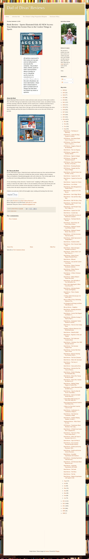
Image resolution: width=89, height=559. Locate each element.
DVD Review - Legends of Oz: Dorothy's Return (71, 153)
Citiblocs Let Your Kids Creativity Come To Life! (72, 407)
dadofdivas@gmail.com (29, 204)
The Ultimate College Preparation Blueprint (35, 16)
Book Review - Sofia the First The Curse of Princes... (72, 369)
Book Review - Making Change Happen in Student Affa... (71, 384)
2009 (64, 510)
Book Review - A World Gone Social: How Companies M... (73, 429)
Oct (65, 126)
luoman (47, 551)
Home (7, 16)
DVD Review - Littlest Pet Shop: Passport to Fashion (72, 135)
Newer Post (10, 247)
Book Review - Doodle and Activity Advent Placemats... (72, 451)
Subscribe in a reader (30, 202)
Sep (65, 129)
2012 (64, 503)
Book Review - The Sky (69, 474)
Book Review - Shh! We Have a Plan (72, 200)
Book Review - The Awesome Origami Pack (71, 346)
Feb (65, 495)
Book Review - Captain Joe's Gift (72, 176)
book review (13, 211)
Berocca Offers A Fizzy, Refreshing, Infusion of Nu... (72, 300)
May (65, 488)
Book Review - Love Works (70, 184)
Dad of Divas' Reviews (26, 7)
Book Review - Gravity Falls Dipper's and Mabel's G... (73, 314)
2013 (64, 501)
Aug (65, 481)
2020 (64, 104)
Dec (65, 121)
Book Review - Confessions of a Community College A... (71, 410)
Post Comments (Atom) (19, 250)
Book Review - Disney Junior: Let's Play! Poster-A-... (72, 252)
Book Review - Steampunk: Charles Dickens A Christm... (72, 321)
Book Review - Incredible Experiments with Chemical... (71, 455)
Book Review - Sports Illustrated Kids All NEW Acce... (73, 388)
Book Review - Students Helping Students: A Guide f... (72, 418)
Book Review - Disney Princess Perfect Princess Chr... (71, 270)
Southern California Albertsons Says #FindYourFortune (72, 329)
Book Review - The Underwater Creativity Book (71, 339)
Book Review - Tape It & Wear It (72, 440)
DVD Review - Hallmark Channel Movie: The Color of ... (72, 231)
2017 (64, 112)
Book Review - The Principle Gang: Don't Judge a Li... (72, 207)
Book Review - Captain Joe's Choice (72, 182)
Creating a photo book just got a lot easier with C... (72, 296)
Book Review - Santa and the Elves (72, 366)
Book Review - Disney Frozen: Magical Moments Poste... (71, 256)
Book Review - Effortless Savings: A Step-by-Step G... (72, 318)
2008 (64, 513)
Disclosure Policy (54, 16)
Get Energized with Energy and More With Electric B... (73, 304)
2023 (64, 97)
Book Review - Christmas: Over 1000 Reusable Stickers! (73, 343)
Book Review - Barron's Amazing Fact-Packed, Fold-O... (72, 354)
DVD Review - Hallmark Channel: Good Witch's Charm (72, 227)
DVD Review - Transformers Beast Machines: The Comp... (72, 426)
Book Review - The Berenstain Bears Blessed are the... (73, 462)
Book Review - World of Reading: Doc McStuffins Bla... (72, 373)
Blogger (57, 551)
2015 (64, 117)
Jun (65, 485)
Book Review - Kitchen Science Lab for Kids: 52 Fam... (72, 173)
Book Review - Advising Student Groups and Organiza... (72, 289)
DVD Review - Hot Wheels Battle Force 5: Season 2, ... (72, 143)
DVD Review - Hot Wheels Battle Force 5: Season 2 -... (72, 139)
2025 (64, 92)
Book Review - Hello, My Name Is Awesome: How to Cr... (72, 437)
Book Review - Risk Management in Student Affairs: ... (72, 187)
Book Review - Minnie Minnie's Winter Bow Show (71, 277)
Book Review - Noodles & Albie (71, 241)
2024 (64, 95)
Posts (64, 79)
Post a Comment (13, 219)
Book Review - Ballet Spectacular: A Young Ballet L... (72, 238)
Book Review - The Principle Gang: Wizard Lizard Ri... (72, 203)
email (62, 64)
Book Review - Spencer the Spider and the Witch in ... (72, 395)
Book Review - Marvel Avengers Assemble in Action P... (72, 248)
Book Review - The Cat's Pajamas (72, 150)
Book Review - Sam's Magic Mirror (72, 194)
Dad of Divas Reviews (27, 200)
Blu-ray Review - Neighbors (70, 307)
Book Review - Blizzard (69, 259)
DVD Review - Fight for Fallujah (72, 156)
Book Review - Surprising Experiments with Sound (70, 466)
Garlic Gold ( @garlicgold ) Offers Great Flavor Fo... (72, 285)
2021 (64, 102)
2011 (64, 506)
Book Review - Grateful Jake (71, 212)
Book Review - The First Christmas (72, 357)
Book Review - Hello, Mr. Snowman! (73, 359)
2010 (64, 508)
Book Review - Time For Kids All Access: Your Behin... (72, 391)
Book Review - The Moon (70, 471)
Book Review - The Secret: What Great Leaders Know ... (72, 433)
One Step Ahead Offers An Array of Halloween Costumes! (72, 216)
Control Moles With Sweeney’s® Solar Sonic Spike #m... (72, 399)
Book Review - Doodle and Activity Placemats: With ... (72, 447)
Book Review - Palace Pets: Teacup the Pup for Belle (72, 376)
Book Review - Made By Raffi (71, 332)
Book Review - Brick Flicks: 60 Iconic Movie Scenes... (71, 223)
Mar (65, 493)
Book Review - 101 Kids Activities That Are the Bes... (72, 235)
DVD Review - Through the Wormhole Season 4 (70, 159)
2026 (64, 90)
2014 (64, 119)
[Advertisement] (31, 233)
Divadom (15, 200)
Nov (65, 124)
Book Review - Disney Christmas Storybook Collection (72, 266)
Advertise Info (16, 16)
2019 (64, 107)
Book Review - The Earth (70, 469)
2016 (64, 114)
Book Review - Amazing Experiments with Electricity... (73, 458)
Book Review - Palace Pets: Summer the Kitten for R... (72, 380)
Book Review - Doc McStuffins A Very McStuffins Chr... (72, 281)
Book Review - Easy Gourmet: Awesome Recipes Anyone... (71, 443)
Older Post (52, 247)
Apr (65, 490)
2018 (64, 109)
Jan (65, 498)
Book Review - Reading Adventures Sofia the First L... (72, 310)
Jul (65, 483)
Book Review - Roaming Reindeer (72, 166)
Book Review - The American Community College (71, 414)
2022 (64, 100)
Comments (65, 82)
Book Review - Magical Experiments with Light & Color (73, 477)
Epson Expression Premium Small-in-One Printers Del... (73, 403)
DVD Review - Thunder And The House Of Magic (72, 169)
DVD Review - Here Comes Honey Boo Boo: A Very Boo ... (72, 163)
